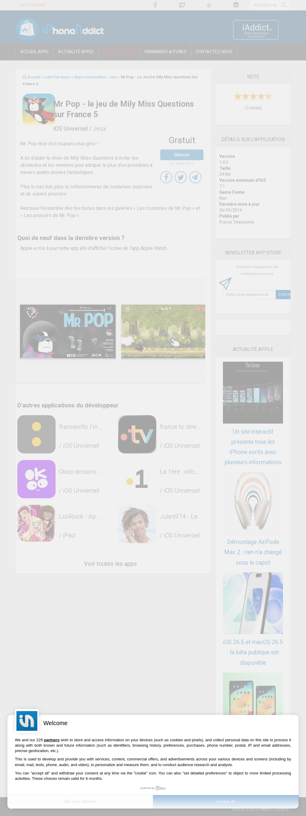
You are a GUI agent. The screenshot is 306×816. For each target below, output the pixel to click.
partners (51, 740)
